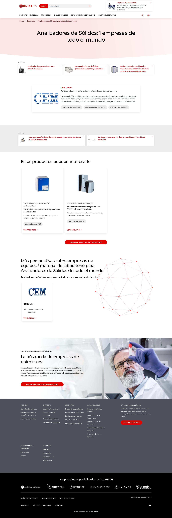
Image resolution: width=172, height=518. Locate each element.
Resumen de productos (74, 423)
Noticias (46, 449)
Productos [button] (46, 15)
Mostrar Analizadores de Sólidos (86, 242)
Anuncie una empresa (51, 419)
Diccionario (25, 452)
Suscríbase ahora (131, 422)
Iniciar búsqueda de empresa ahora (42, 384)
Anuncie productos (72, 420)
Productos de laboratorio (74, 412)
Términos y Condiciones (42, 505)
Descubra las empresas (51, 409)
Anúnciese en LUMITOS (29, 498)
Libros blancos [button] (61, 15)
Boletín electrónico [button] (106, 15)
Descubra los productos (74, 409)
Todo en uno (47, 460)
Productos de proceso (73, 416)
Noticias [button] (23, 15)
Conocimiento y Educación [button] (83, 15)
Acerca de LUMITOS (49, 498)
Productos (47, 453)
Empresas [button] (34, 15)
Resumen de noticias (28, 419)
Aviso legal (25, 505)
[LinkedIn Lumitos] (149, 505)
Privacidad (59, 505)
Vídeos (23, 456)
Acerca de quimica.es (67, 498)
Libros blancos (48, 457)
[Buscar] (89, 6)
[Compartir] (142, 15)
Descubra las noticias (29, 409)
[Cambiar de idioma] (148, 15)
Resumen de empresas (51, 422)
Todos (43, 6)
